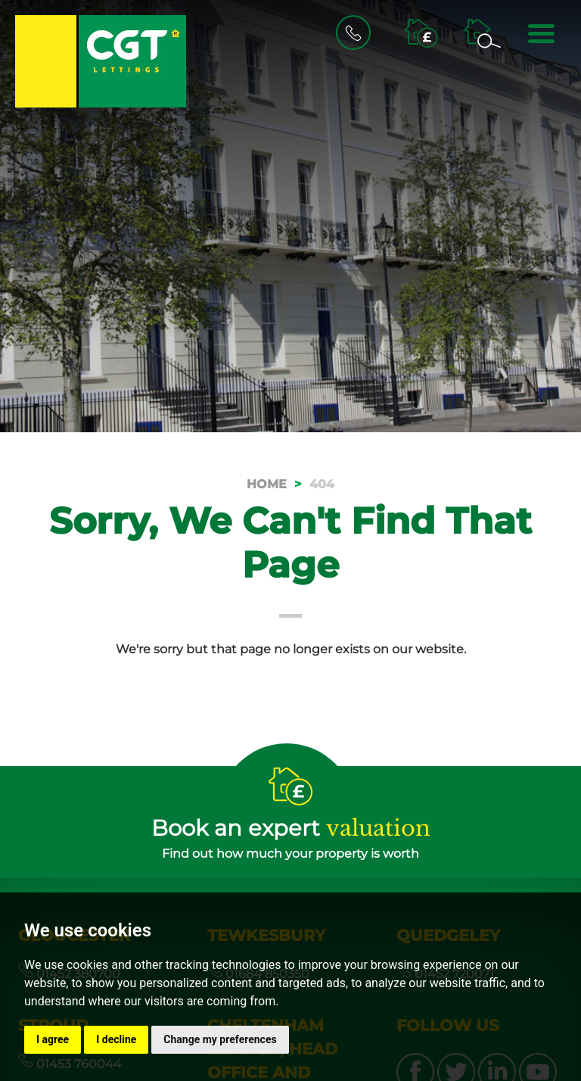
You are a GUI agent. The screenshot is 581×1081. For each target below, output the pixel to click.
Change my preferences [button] (219, 1039)
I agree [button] (52, 1039)
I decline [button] (116, 1039)
